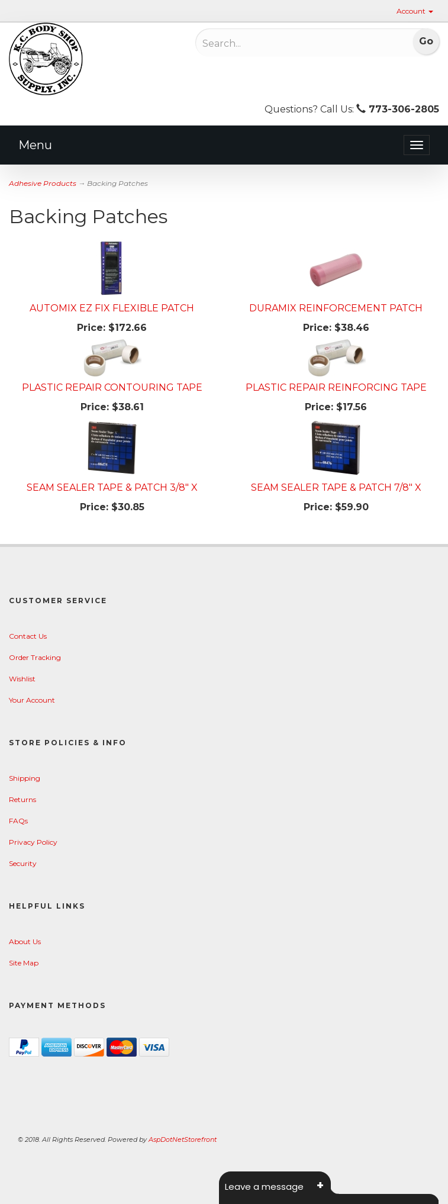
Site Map (23, 962)
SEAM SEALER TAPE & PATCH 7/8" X (336, 487)
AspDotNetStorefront (183, 1139)
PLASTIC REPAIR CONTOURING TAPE (112, 387)
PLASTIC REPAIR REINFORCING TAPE (336, 387)
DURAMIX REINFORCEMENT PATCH (336, 308)
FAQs (18, 820)
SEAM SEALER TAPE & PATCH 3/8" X (112, 487)
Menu (35, 145)
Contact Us (28, 636)
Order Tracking (35, 657)
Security (23, 863)
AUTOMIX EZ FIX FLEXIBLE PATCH (112, 308)
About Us (25, 941)
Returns (22, 799)
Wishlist (22, 678)
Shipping (24, 778)
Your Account (32, 700)
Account (415, 11)
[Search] (280, 43)
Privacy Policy (33, 842)
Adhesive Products (42, 183)
